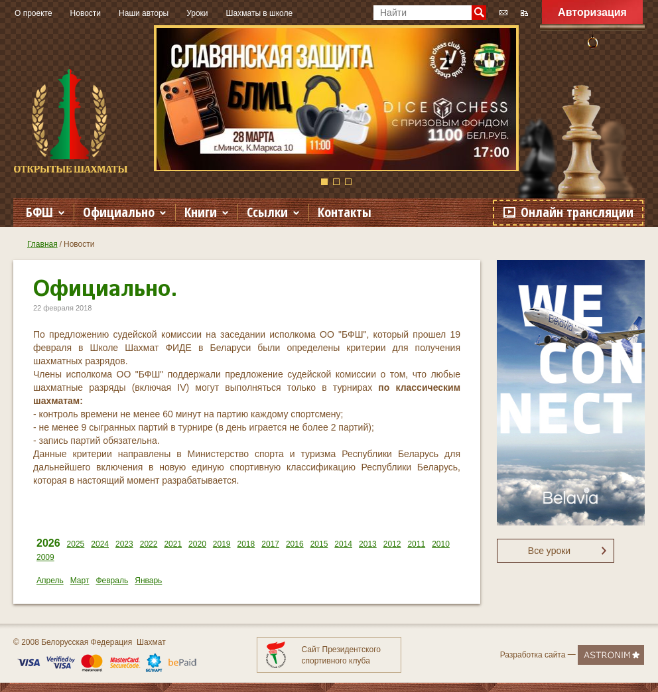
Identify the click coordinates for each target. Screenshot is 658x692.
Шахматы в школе (259, 13)
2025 (76, 544)
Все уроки (549, 550)
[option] (336, 98)
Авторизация (592, 12)
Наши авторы (143, 13)
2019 (222, 544)
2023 (124, 544)
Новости (85, 13)
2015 (319, 544)
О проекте (33, 13)
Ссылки (267, 212)
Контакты (344, 212)
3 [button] (348, 181)
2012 (392, 544)
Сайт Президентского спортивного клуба (341, 655)
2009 (45, 557)
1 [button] (324, 181)
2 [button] (336, 181)
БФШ (39, 212)
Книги (200, 212)
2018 (246, 544)
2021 (173, 544)
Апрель (50, 580)
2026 (48, 543)
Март (80, 580)
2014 (343, 544)
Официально (119, 212)
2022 (149, 544)
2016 (295, 544)
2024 (100, 544)
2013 (368, 544)
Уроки (197, 13)
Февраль (112, 580)
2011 (416, 544)
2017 (270, 544)
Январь (148, 580)
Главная (42, 244)
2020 (197, 544)
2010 (441, 544)
